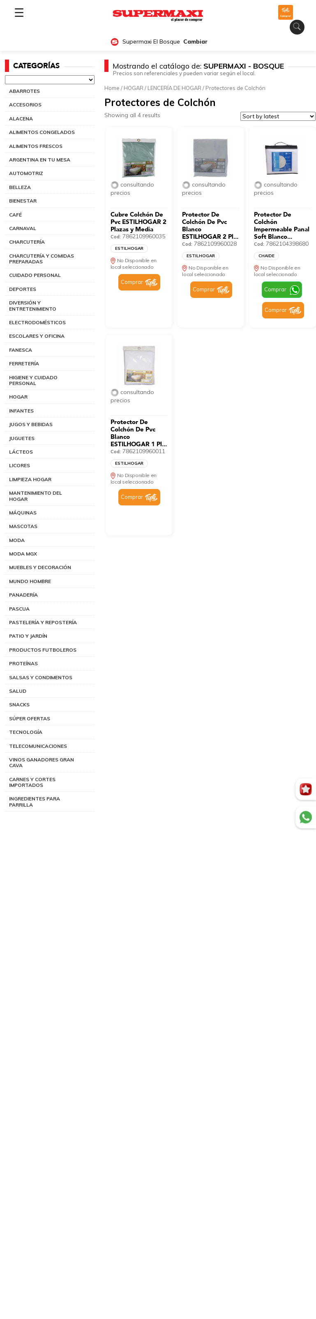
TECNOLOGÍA (25, 732)
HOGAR (18, 397)
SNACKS (19, 704)
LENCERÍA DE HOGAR (174, 88)
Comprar (132, 282)
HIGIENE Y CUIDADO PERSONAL (33, 380)
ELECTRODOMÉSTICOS (37, 322)
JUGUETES (22, 438)
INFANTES (21, 411)
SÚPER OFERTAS (29, 718)
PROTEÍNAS (23, 663)
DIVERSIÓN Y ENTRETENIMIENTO (32, 305)
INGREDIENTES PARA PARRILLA (34, 801)
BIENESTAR (23, 201)
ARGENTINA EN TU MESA (39, 160)
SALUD (17, 691)
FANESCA (20, 350)
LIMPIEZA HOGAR (30, 479)
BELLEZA (20, 187)
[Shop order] (278, 116)
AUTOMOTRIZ (26, 173)
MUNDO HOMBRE (30, 581)
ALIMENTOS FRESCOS (35, 146)
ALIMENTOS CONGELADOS (42, 132)
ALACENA (21, 118)
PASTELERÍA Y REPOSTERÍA (43, 622)
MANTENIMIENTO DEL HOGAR (35, 496)
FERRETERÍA (24, 363)
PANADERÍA (23, 595)
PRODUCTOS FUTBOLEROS (42, 650)
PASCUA (19, 609)
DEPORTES (22, 289)
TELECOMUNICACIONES (38, 746)
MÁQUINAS (23, 513)
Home (112, 88)
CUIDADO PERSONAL (35, 275)
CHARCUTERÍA (27, 242)
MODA (17, 540)
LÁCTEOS (21, 452)
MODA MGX (23, 554)
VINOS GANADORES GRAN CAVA (41, 762)
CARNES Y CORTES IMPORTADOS (32, 782)
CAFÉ (15, 215)
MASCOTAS (23, 526)
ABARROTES (24, 91)
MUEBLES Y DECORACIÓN (40, 567)
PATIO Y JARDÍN (28, 636)
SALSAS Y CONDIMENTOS (40, 677)
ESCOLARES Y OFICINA (37, 336)
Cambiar (195, 41)
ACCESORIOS (25, 104)
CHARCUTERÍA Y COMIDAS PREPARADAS (41, 259)
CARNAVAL (22, 228)
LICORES (19, 465)
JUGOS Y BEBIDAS (31, 424)
